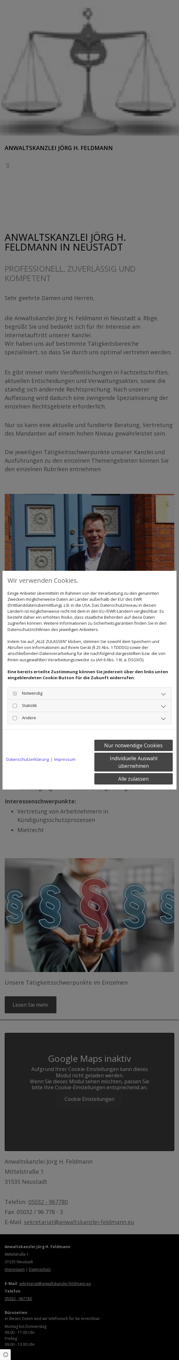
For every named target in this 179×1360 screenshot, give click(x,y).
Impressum (65, 759)
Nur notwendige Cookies (133, 745)
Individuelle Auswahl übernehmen (133, 762)
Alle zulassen (133, 778)
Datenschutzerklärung (27, 759)
